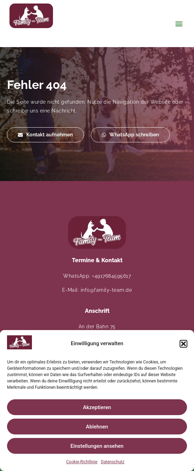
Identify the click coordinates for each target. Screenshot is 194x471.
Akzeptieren (97, 407)
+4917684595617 (111, 276)
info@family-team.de (106, 290)
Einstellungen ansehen (97, 446)
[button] (183, 343)
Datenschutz (113, 461)
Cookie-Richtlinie (82, 461)
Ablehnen (97, 427)
